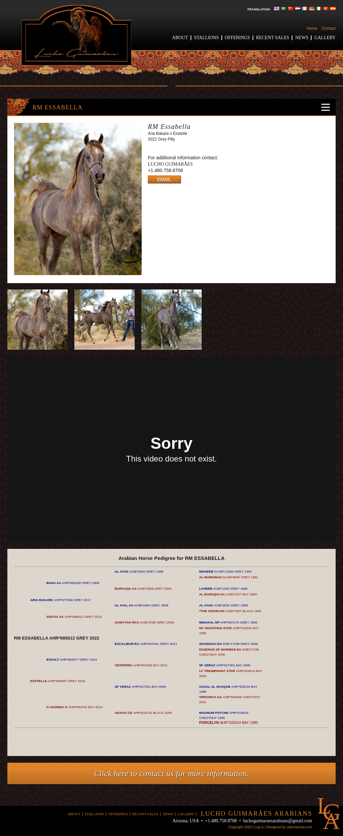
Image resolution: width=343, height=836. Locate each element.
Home (311, 28)
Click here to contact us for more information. (171, 773)
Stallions (206, 37)
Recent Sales (272, 37)
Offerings (237, 37)
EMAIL (164, 179)
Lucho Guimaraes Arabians (76, 35)
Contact (329, 28)
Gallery (325, 37)
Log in (259, 827)
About (180, 37)
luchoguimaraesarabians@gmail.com (277, 820)
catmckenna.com (299, 827)
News (301, 37)
